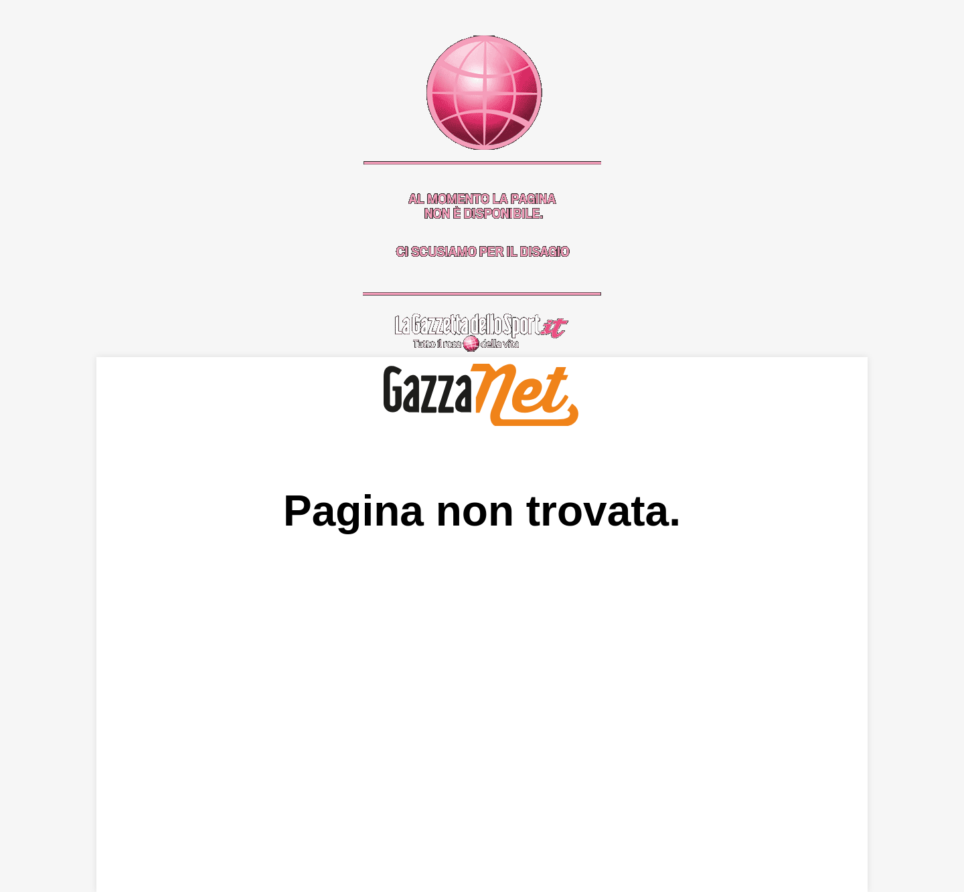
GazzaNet (482, 395)
